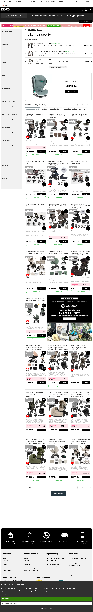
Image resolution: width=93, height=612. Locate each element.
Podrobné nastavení (9, 603)
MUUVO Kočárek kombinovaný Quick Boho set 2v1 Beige (36, 252)
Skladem (83, 109)
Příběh (45, 16)
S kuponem (30, 147)
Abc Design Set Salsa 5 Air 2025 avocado (34, 394)
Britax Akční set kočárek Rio (43, 60)
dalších (58, 493)
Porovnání (27, 563)
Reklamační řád (7, 569)
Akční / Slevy (85, 21)
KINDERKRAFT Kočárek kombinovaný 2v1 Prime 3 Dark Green (58, 252)
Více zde (71, 91)
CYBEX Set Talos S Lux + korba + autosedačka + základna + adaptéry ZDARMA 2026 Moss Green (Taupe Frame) (35, 443)
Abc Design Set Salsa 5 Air (42, 43)
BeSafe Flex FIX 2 (71, 81)
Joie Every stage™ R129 (53, 563)
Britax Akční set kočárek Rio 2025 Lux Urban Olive (79, 115)
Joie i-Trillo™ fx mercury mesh (55, 557)
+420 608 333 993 (74, 566)
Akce (4, 1)
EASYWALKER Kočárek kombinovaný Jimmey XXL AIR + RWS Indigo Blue (58, 164)
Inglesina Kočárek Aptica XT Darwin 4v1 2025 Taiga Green (35, 299)
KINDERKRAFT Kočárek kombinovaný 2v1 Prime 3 (50, 51)
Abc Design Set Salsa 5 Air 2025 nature (34, 116)
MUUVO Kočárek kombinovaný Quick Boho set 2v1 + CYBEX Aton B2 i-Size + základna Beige (80, 442)
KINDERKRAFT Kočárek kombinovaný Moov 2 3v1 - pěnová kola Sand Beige (35, 347)
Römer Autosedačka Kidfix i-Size (55, 565)
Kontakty (60, 1)
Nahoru (30, 487)
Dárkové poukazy (36, 16)
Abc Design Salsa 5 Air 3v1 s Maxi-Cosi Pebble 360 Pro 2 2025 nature (57, 206)
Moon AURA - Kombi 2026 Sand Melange (79, 162)
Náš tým (59, 16)
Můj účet (26, 559)
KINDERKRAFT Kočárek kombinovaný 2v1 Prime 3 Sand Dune (57, 441)
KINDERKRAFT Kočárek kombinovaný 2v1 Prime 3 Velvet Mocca (57, 116)
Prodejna (33, 1)
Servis (25, 1)
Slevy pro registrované (77, 16)
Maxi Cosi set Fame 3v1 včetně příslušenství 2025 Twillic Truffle (79, 347)
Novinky (44, 109)
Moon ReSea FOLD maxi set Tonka (35, 162)
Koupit (41, 151)
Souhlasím (6, 599)
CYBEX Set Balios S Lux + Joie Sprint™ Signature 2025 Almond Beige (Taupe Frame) (58, 348)
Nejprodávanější (32, 109)
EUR (5, 5)
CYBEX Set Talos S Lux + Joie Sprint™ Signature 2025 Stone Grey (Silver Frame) (80, 395)
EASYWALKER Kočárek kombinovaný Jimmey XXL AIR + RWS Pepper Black (80, 205)
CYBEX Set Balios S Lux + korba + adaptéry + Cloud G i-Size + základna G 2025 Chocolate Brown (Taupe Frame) (80, 254)
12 (88, 105)
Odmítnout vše (46, 608)
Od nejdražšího (56, 109)
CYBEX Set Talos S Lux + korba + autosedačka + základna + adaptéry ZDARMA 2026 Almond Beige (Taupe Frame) (58, 396)
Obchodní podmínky (9, 567)
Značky (11, 1)
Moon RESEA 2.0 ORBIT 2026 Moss (35, 205)
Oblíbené (27, 561)
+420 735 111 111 (73, 563)
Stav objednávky (50, 1)
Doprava (18, 1)
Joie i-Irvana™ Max (51, 559)
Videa (40, 1)
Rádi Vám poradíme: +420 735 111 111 (81, 3)
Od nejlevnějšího (71, 109)
